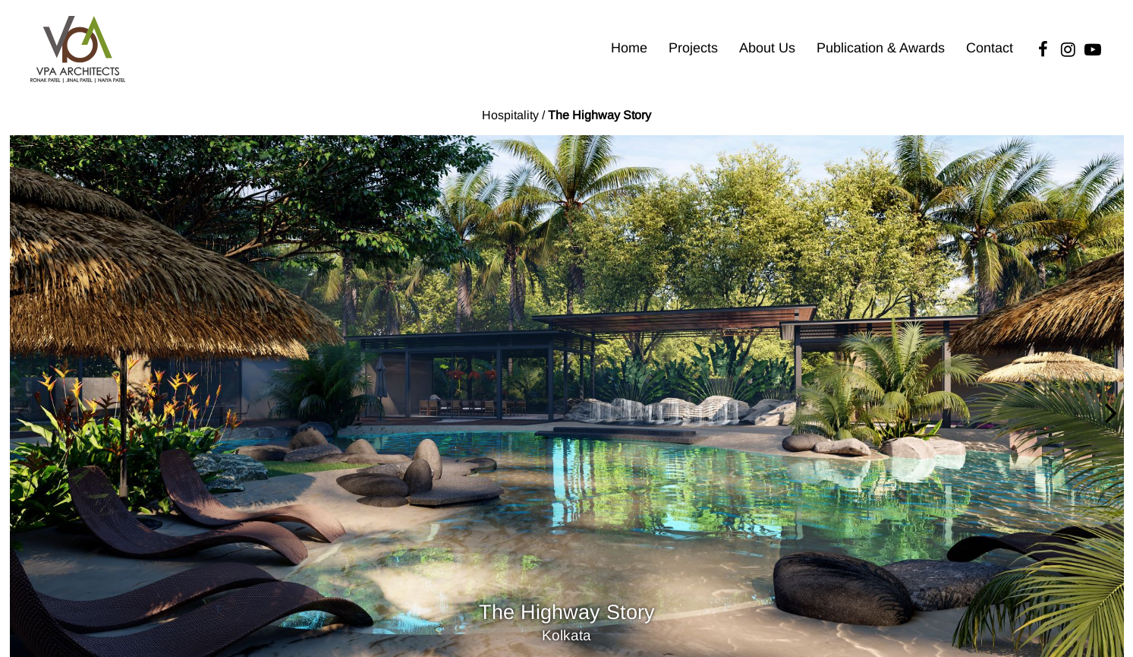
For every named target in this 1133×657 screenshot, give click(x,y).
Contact (989, 47)
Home (629, 47)
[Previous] (24, 414)
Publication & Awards (881, 47)
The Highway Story (599, 115)
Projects (693, 47)
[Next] (1108, 414)
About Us (767, 47)
